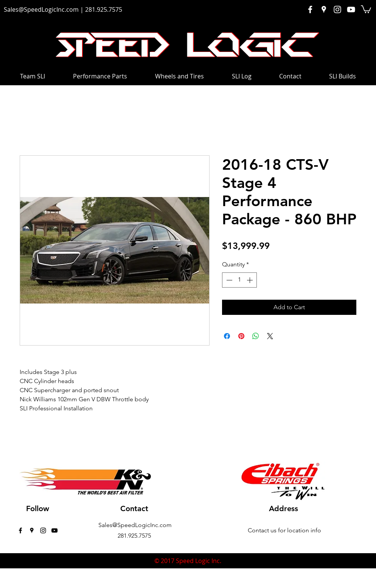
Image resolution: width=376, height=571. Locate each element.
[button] (366, 9)
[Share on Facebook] (227, 336)
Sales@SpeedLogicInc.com (41, 9)
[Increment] (250, 280)
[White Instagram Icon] (337, 9)
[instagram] (43, 530)
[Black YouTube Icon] (54, 530)
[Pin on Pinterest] (241, 336)
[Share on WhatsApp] (255, 336)
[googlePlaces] (32, 530)
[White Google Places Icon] (324, 9)
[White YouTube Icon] (351, 9)
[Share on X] (270, 336)
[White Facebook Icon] (310, 9)
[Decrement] (228, 280)
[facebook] (20, 530)
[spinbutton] (239, 280)
